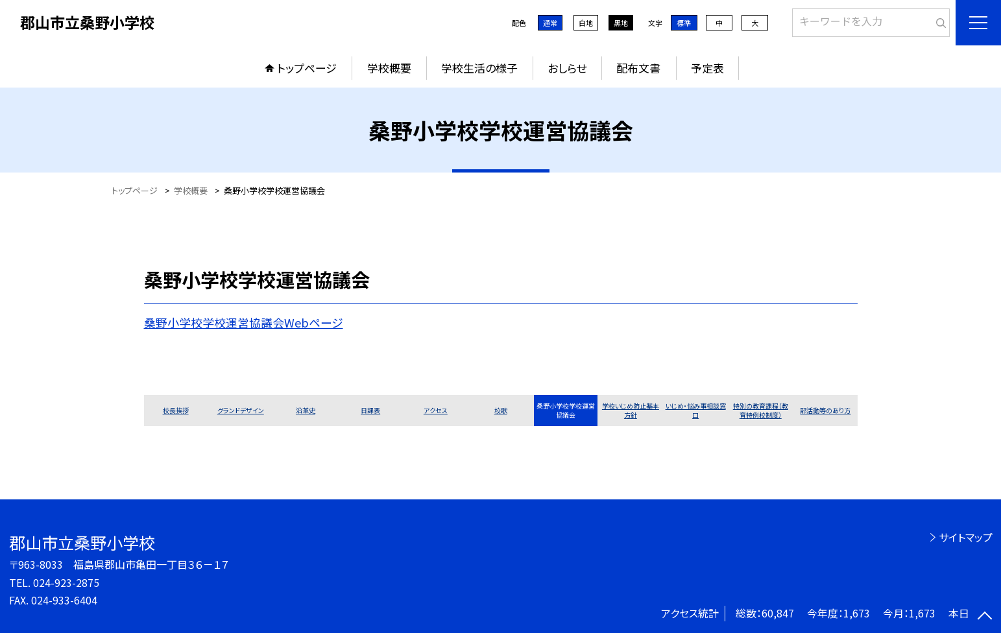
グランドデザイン (240, 410)
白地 (586, 23)
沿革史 (305, 410)
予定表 (707, 68)
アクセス (436, 410)
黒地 (621, 23)
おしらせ (567, 68)
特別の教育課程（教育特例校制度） (760, 410)
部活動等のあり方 (825, 410)
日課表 (370, 410)
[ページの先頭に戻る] (985, 617)
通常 (550, 23)
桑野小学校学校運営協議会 (566, 410)
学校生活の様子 (479, 68)
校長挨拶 (176, 410)
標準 (684, 23)
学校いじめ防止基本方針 (630, 410)
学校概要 (389, 68)
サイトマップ (966, 537)
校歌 (500, 410)
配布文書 (638, 68)
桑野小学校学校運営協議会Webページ (243, 322)
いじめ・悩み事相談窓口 (696, 410)
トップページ (307, 68)
